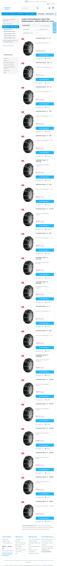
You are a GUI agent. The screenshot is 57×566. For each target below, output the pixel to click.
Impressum (6, 70)
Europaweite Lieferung (27, 1)
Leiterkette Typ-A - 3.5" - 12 (43, 87)
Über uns (6, 60)
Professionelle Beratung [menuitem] (48, 539)
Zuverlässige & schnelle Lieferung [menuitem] (47, 543)
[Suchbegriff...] (30, 8)
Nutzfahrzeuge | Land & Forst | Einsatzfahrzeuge (10, 41)
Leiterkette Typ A (8, 29)
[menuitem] (30, 8)
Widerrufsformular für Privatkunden (20, 550)
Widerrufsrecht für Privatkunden (20, 545)
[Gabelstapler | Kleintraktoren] (45, 13)
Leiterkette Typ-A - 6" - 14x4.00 (44, 428)
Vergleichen (39, 58)
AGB (5, 72)
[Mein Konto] (49, 8)
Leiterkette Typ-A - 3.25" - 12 (44, 62)
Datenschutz (18, 539)
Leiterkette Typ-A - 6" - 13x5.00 (44, 404)
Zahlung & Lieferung (9, 62)
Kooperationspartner (9, 65)
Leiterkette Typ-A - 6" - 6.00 (43, 330)
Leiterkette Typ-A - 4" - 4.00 (43, 135)
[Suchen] (37, 8)
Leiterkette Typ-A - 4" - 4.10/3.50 (42, 160)
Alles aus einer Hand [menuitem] (47, 541)
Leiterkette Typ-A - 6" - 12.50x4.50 (42, 355)
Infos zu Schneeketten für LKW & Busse (33, 540)
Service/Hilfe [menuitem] (51, 4)
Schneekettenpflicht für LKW (34, 543)
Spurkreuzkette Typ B (9, 31)
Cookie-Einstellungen (33, 553)
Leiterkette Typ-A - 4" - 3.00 (43, 111)
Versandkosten (29, 560)
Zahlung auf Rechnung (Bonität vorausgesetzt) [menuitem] (47, 547)
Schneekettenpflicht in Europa (9, 67)
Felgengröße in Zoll (28, 33)
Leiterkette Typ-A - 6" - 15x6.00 (44, 477)
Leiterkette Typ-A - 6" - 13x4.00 (44, 379)
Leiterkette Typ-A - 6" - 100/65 (44, 501)
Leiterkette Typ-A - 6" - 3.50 (43, 233)
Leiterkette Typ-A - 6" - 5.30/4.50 (42, 282)
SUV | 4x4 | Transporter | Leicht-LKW (9, 20)
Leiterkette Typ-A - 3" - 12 (43, 38)
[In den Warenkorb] (45, 55)
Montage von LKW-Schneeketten (33, 550)
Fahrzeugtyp (26, 29)
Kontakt (6, 58)
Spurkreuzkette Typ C (9, 33)
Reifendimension (43, 29)
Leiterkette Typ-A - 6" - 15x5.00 (44, 452)
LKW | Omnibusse (7, 24)
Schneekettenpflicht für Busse (34, 547)
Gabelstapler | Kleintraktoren (10, 26)
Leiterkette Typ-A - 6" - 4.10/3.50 (42, 258)
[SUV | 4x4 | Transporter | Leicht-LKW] (12, 13)
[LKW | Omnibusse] (30, 13)
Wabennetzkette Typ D (10, 35)
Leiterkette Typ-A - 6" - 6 (43, 306)
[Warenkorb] (53, 8)
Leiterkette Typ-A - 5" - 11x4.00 (44, 209)
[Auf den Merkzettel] (47, 59)
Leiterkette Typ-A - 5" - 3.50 (43, 184)
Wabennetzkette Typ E (9, 38)
